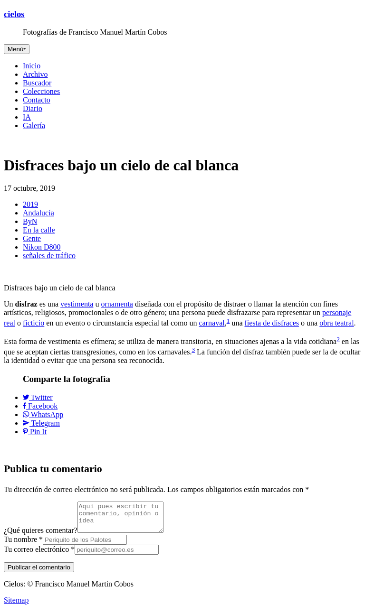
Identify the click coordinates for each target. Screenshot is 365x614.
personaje (336, 312)
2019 (30, 204)
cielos (14, 14)
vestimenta (76, 304)
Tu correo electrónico (39, 555)
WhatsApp (43, 414)
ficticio (33, 323)
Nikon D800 (42, 247)
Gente (32, 238)
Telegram (41, 423)
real (9, 323)
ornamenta (117, 304)
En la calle (39, 230)
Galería (34, 125)
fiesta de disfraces (271, 323)
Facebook (40, 406)
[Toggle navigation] (16, 49)
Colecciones (41, 91)
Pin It (35, 432)
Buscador (37, 83)
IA (27, 117)
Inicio (31, 66)
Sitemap (16, 606)
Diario (32, 108)
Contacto (36, 100)
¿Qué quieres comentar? (40, 536)
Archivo (35, 74)
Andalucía (38, 213)
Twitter (38, 397)
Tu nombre (23, 545)
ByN (30, 221)
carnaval (212, 323)
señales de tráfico (49, 255)
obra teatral (336, 323)
